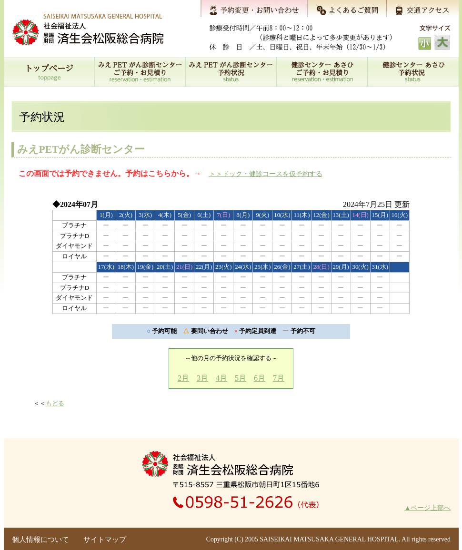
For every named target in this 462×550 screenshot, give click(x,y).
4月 (221, 378)
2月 (183, 378)
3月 (202, 378)
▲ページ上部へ (427, 507)
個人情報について (40, 539)
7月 (278, 378)
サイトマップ (104, 539)
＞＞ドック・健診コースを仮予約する (265, 173)
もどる (55, 403)
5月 (240, 378)
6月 (259, 378)
